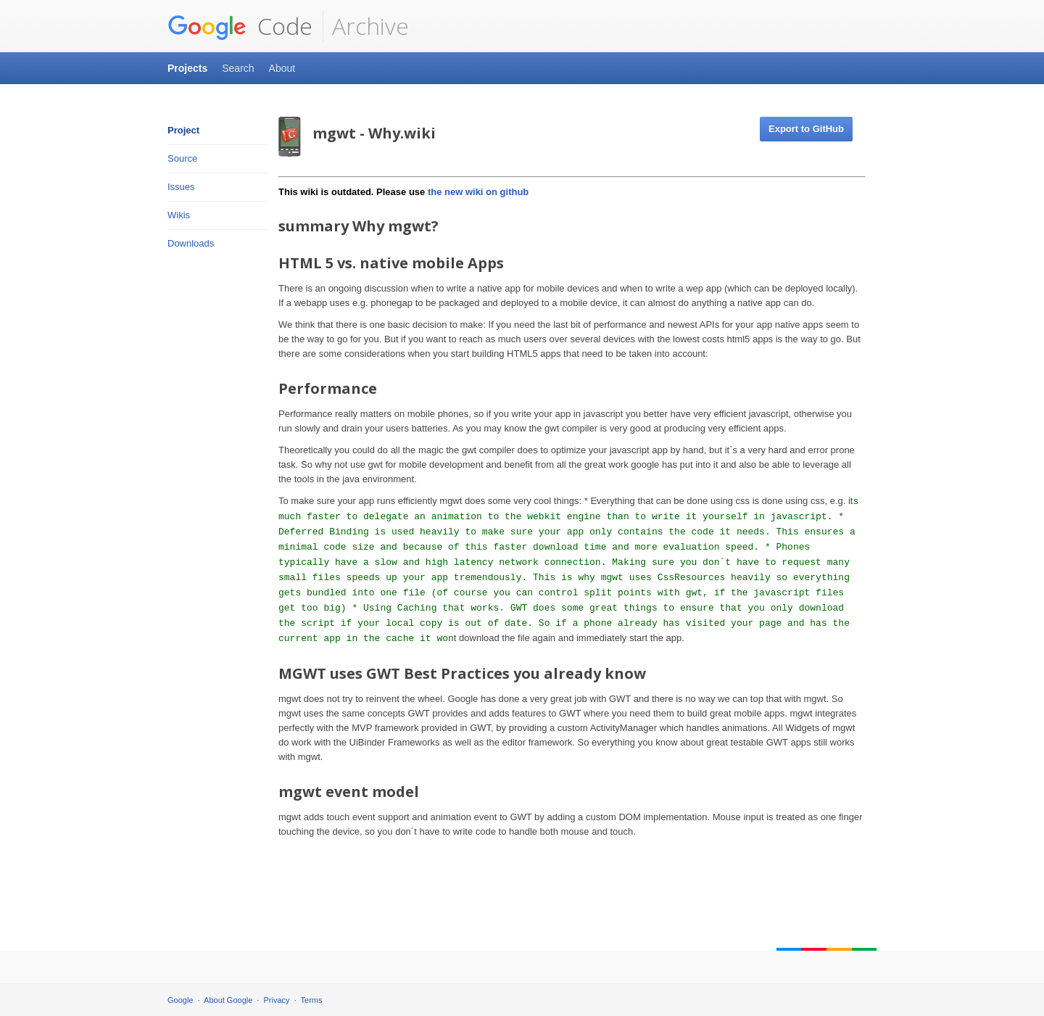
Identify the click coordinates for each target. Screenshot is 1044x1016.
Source (182, 158)
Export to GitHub (806, 128)
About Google (228, 1000)
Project (183, 130)
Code (239, 26)
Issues (181, 186)
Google (180, 1000)
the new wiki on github (478, 191)
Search (238, 68)
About (282, 68)
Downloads (190, 243)
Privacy (277, 1000)
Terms (312, 1000)
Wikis (178, 215)
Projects (187, 68)
